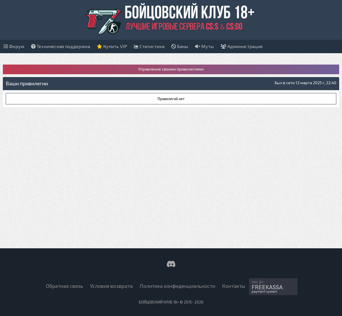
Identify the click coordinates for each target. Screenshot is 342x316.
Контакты (233, 286)
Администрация (241, 46)
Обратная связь (64, 286)
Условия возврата (111, 286)
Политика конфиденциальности (177, 286)
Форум (13, 46)
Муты (204, 46)
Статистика (149, 46)
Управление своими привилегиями (171, 69)
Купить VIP (112, 46)
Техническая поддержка (60, 46)
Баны (179, 46)
